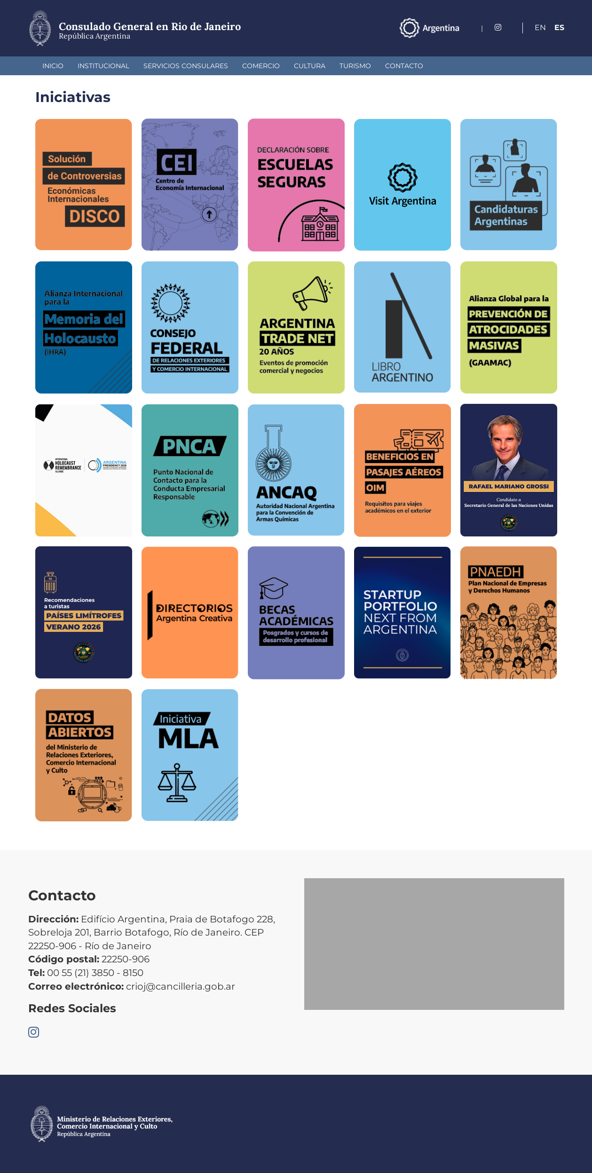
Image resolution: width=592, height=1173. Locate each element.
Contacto (404, 66)
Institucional (103, 66)
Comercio (261, 66)
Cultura (309, 66)
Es (559, 27)
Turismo (355, 66)
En (540, 27)
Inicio (52, 66)
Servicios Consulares (185, 66)
